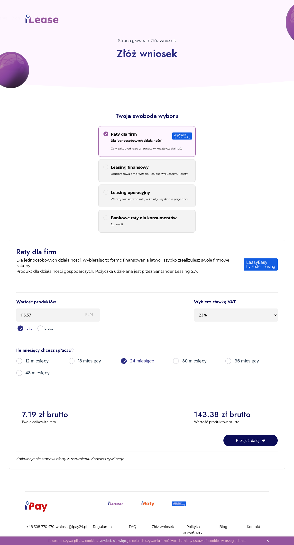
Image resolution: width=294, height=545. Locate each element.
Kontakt (214, 18)
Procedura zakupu (104, 18)
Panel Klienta (178, 18)
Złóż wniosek (150, 18)
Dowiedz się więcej (114, 541)
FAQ (129, 18)
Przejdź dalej (250, 440)
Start (78, 18)
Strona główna (132, 40)
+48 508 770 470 (41, 527)
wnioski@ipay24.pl (71, 527)
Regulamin (102, 527)
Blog (198, 18)
